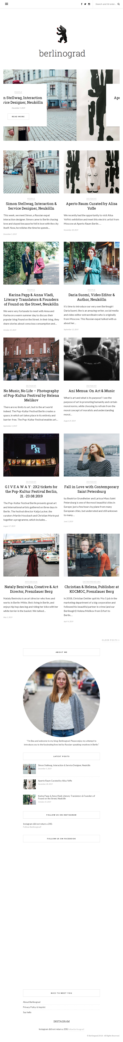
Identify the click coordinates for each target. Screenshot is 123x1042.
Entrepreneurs (92, 582)
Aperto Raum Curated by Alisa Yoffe (91, 206)
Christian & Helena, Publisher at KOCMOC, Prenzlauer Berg (92, 589)
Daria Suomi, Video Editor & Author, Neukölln (92, 297)
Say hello (27, 1012)
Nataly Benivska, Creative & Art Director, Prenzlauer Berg (31, 589)
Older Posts (111, 640)
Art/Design (31, 582)
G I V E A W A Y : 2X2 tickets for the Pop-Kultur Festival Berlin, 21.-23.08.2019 (31, 491)
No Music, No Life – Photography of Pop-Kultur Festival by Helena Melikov (31, 395)
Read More (61, 116)
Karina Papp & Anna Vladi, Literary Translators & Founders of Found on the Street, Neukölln (31, 299)
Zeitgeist (91, 199)
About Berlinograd (31, 1002)
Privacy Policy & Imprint (34, 1007)
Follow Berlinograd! (32, 827)
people (61, 92)
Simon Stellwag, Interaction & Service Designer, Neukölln (61, 100)
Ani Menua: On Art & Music (92, 390)
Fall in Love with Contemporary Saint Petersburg (91, 489)
